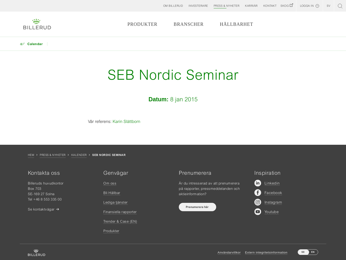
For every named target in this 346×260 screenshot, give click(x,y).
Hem (31, 155)
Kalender (79, 155)
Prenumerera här (197, 207)
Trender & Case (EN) (120, 221)
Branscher (189, 24)
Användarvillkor (229, 252)
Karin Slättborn (126, 121)
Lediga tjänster (115, 202)
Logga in (307, 5)
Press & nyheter (52, 155)
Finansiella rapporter (120, 212)
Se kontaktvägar (41, 209)
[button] (173, 6)
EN (312, 252)
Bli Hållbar (111, 193)
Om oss (109, 183)
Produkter (142, 24)
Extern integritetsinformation (266, 252)
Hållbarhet (236, 24)
